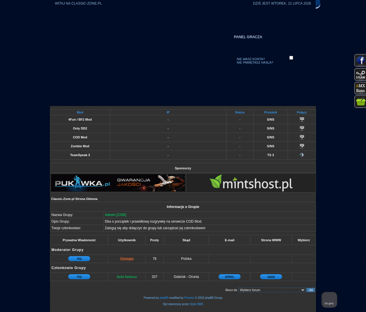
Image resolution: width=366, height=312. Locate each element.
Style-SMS (196, 304)
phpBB (164, 297)
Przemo (189, 297)
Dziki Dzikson (127, 276)
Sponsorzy (183, 168)
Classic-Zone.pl (86, 3)
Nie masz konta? (251, 59)
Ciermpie (127, 258)
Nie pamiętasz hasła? (255, 62)
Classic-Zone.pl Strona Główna (74, 199)
